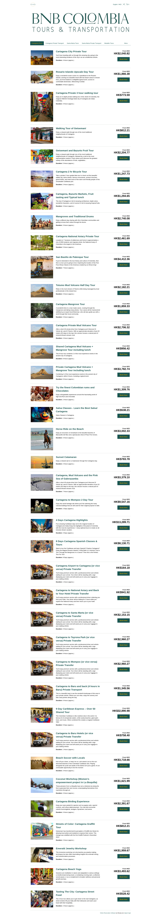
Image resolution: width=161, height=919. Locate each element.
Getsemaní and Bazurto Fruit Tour (75, 150)
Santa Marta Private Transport (91, 43)
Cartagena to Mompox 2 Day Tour (74, 500)
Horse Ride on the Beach (70, 429)
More (126, 43)
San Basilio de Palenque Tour (72, 257)
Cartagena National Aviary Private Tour (77, 236)
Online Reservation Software (108, 913)
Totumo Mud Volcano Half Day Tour (75, 285)
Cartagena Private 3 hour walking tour (77, 93)
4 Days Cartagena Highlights (72, 520)
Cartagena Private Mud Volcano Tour (76, 325)
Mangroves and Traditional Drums (75, 216)
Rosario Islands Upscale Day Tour (75, 72)
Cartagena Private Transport (55, 43)
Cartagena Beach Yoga (68, 869)
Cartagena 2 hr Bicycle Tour (71, 171)
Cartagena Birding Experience (72, 801)
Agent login (128, 913)
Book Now (123, 59)
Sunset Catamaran (66, 457)
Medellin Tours (109, 43)
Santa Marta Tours (73, 43)
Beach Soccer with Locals (70, 757)
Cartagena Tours (37, 43)
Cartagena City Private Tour (71, 51)
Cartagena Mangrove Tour (70, 304)
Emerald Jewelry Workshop (71, 848)
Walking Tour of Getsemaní (71, 128)
